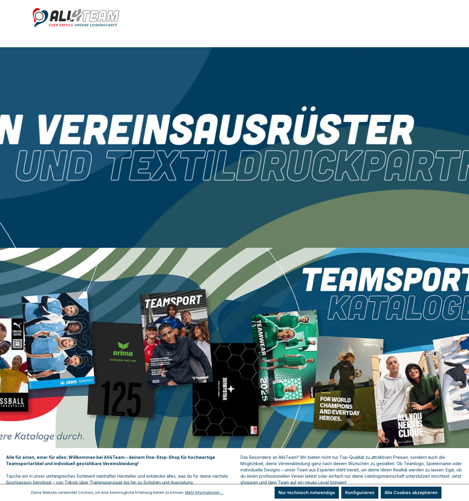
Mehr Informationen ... (204, 492)
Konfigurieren (359, 492)
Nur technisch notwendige (306, 492)
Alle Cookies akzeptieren (411, 492)
